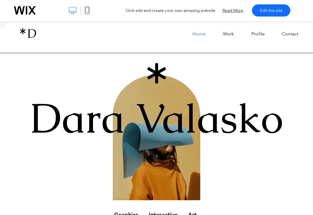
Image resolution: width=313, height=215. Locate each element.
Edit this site (271, 10)
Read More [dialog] (232, 10)
